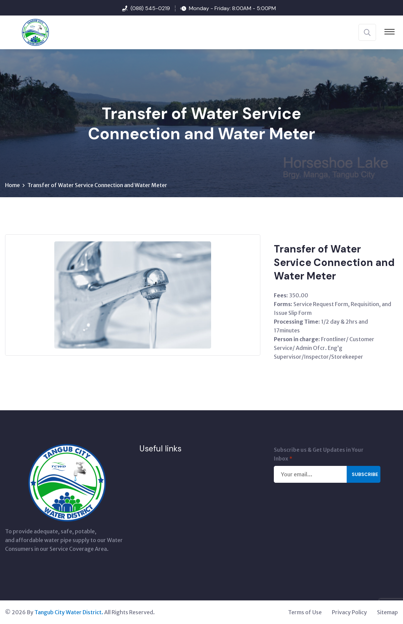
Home (12, 185)
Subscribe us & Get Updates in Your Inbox (319, 455)
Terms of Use (305, 612)
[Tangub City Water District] (27, 31)
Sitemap (387, 612)
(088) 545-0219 (150, 8)
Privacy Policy (349, 612)
